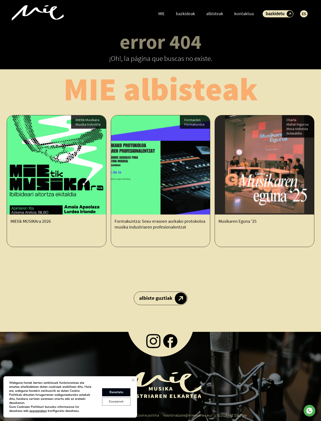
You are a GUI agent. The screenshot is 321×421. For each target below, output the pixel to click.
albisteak (214, 13)
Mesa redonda (297, 129)
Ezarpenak (116, 401)
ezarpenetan (38, 411)
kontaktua (244, 13)
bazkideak (185, 13)
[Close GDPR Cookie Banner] (133, 380)
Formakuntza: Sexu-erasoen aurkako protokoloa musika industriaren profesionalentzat (160, 224)
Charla (291, 120)
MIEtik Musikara (87, 120)
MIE (161, 13)
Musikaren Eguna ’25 (237, 221)
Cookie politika (147, 415)
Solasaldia (294, 133)
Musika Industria (88, 124)
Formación (192, 120)
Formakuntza (194, 124)
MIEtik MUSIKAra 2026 (30, 221)
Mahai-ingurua (297, 124)
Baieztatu (116, 392)
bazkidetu (275, 13)
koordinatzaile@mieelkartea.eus (187, 415)
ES (304, 13)
